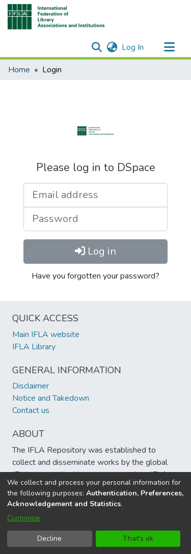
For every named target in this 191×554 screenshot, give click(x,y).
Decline (49, 538)
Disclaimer (30, 386)
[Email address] (95, 195)
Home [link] (19, 69)
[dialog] (95, 513)
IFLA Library (34, 346)
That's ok (138, 538)
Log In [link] (133, 47)
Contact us (30, 410)
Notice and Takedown (50, 398)
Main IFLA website (45, 334)
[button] (56, 17)
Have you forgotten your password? (95, 276)
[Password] (95, 219)
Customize (23, 518)
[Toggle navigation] (169, 47)
